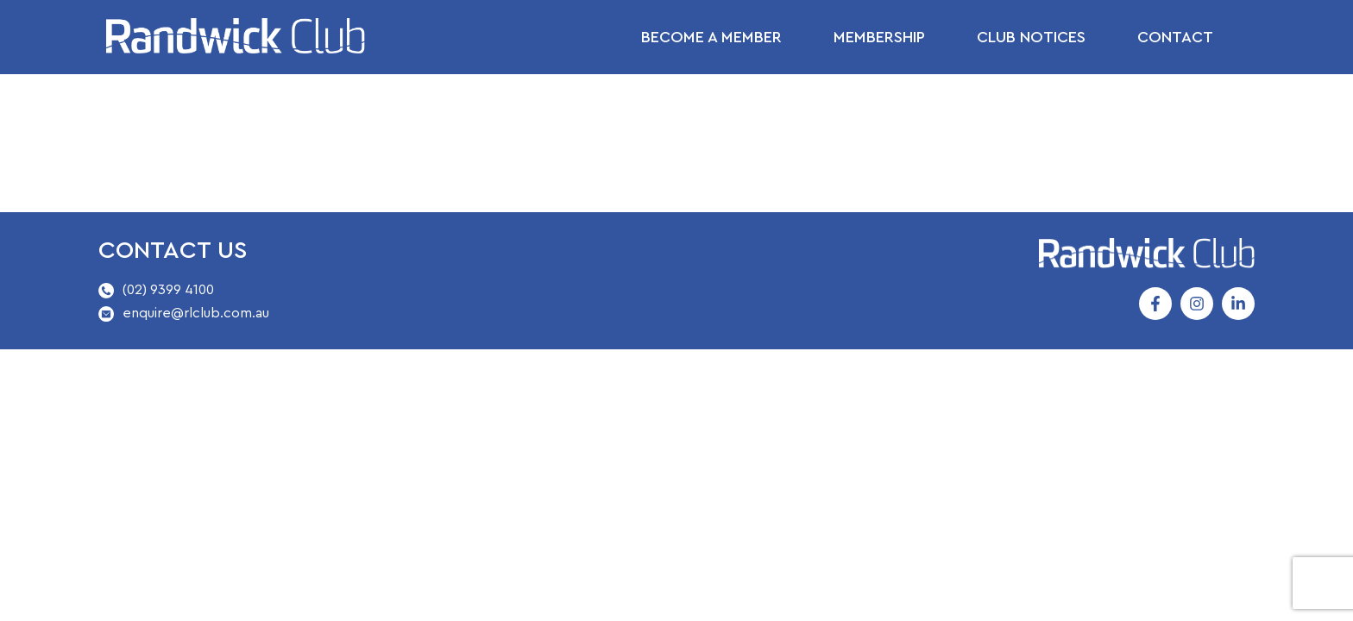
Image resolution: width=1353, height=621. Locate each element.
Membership (879, 37)
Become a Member (711, 37)
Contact (1175, 37)
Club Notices (1031, 37)
